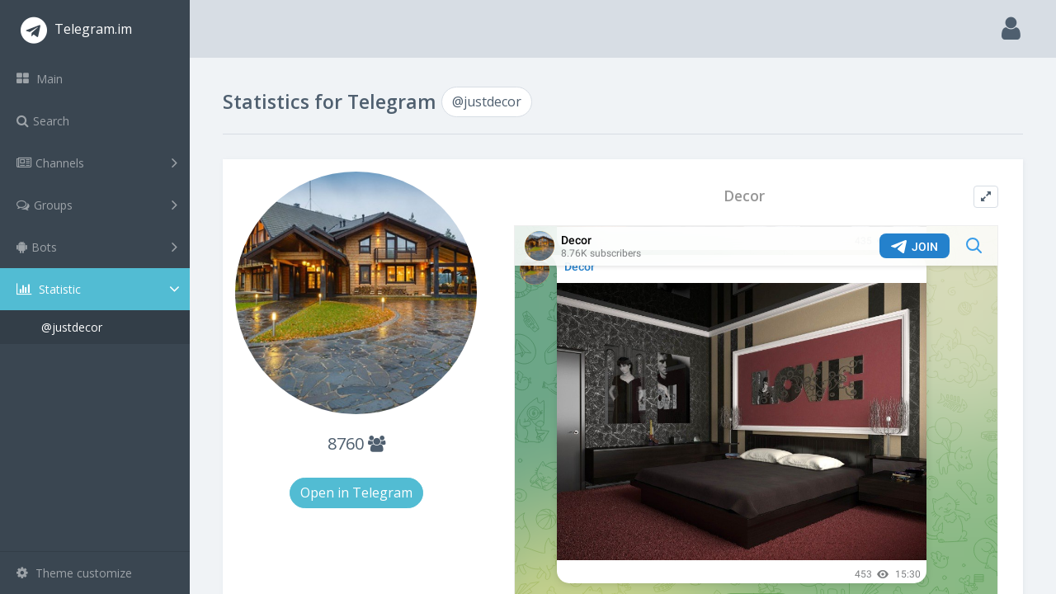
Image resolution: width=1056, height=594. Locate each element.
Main (39, 79)
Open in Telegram (356, 492)
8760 (356, 443)
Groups (96, 204)
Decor (744, 196)
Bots (96, 246)
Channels (96, 162)
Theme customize (74, 573)
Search (42, 121)
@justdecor (71, 327)
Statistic (99, 289)
